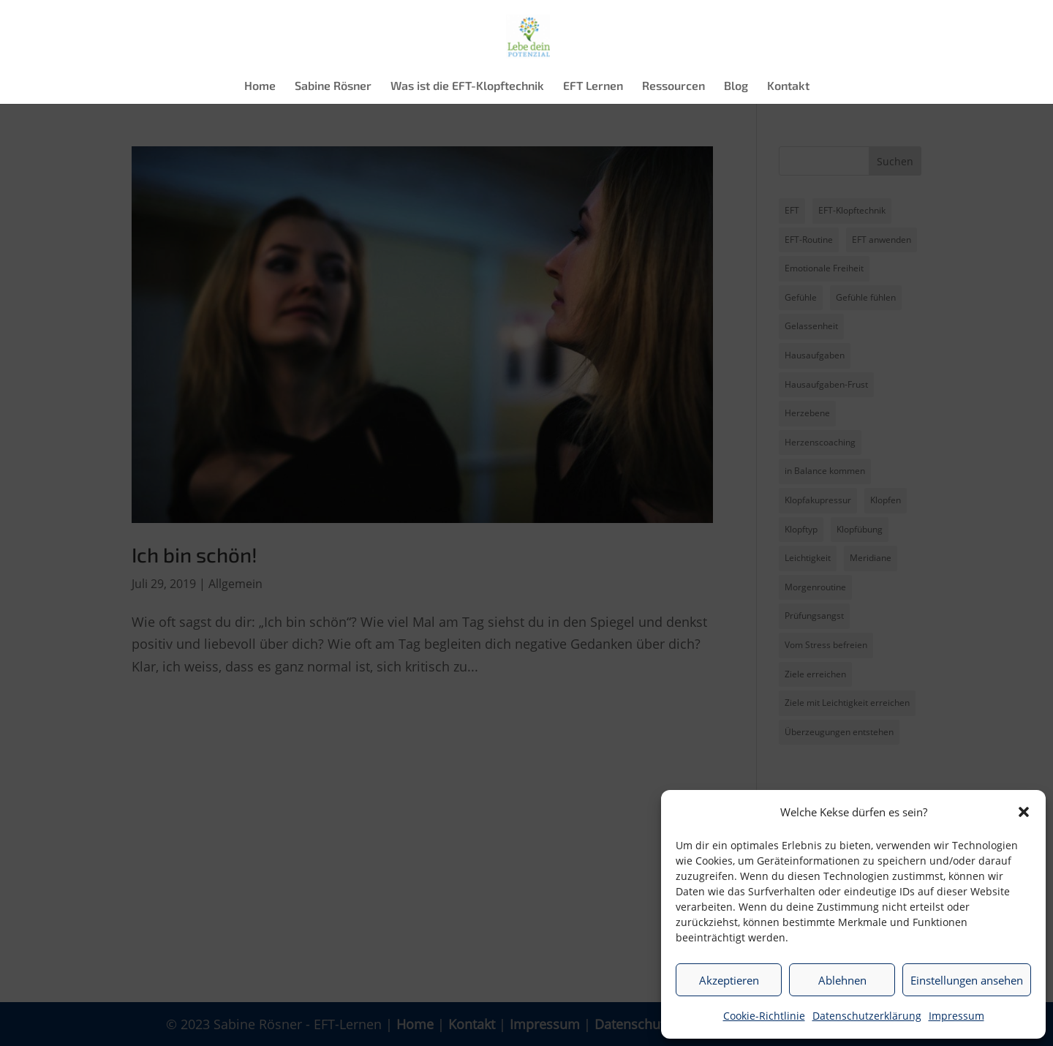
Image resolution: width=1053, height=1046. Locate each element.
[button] (1023, 812)
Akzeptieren (729, 980)
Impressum (956, 1016)
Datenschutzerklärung (866, 1016)
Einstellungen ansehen (966, 980)
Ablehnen (842, 980)
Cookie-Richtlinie (764, 1016)
